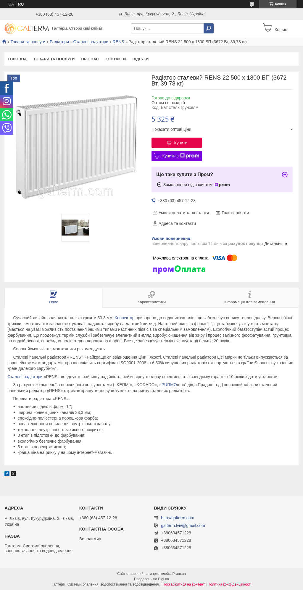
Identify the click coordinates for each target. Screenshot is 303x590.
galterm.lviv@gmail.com (183, 525)
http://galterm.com (177, 517)
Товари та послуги (27, 41)
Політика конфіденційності (230, 584)
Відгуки (140, 59)
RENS (118, 41)
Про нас (90, 59)
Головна (17, 59)
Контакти (115, 59)
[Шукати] (209, 28)
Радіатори (59, 41)
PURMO (169, 384)
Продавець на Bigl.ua (151, 579)
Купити (181, 143)
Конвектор (125, 317)
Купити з (180, 156)
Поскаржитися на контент (184, 584)
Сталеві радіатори (91, 41)
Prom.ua (179, 574)
